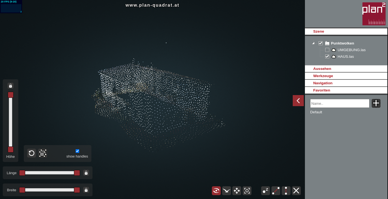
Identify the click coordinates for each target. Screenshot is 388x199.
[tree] (346, 50)
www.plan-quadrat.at (152, 5)
